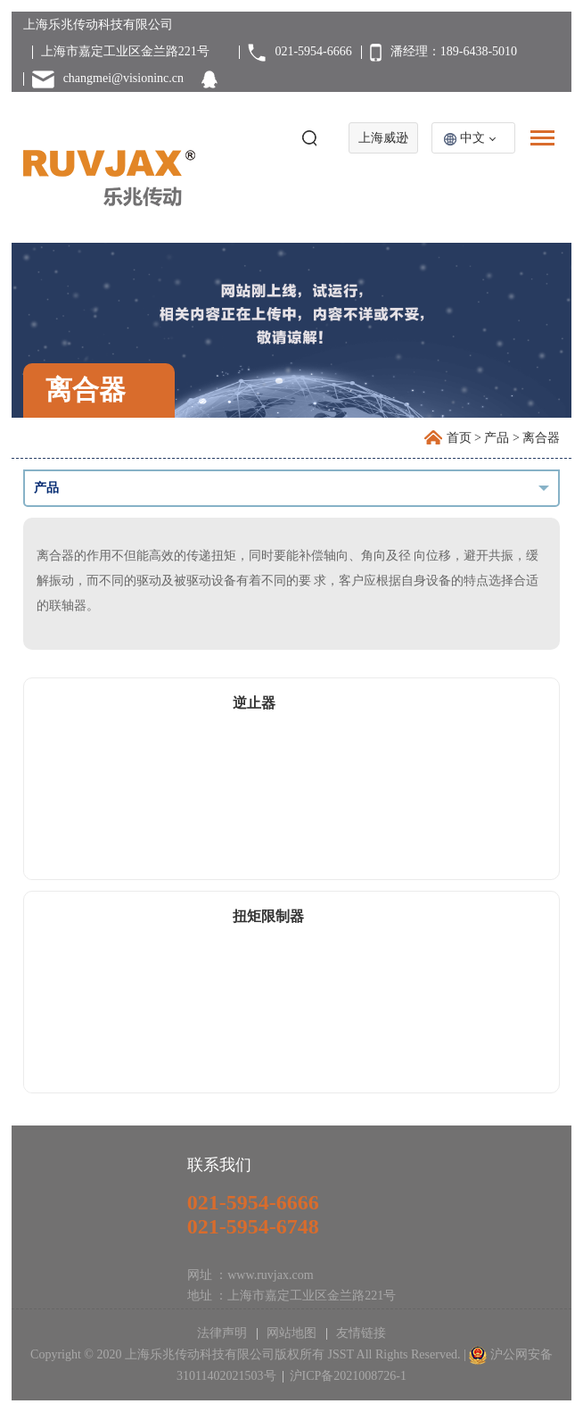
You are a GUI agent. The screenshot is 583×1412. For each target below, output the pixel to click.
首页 (459, 437)
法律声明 (223, 1333)
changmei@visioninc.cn (123, 78)
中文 (472, 138)
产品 (496, 437)
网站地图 (292, 1333)
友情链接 (360, 1333)
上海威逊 (383, 138)
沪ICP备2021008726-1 (348, 1376)
